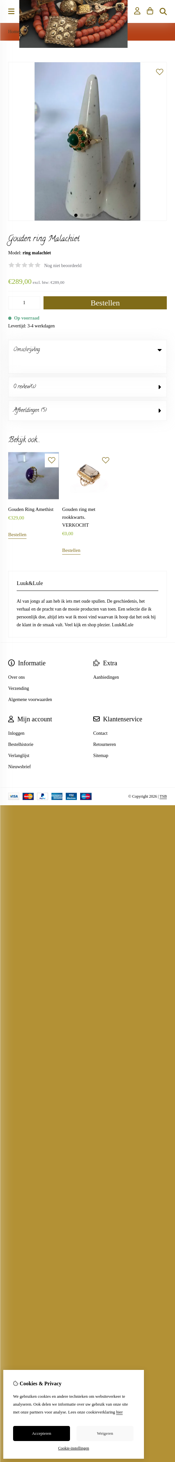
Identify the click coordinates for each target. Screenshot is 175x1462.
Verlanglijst (18, 742)
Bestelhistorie (20, 731)
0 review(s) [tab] (87, 373)
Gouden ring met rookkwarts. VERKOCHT (79, 503)
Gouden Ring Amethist (30, 495)
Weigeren (105, 1433)
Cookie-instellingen (73, 1448)
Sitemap (100, 742)
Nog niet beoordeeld (62, 265)
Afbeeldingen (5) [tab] (87, 397)
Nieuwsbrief (19, 753)
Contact (100, 719)
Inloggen (16, 719)
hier (119, 1412)
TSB (163, 783)
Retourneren (104, 731)
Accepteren (41, 1433)
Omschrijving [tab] (87, 350)
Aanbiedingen (106, 663)
